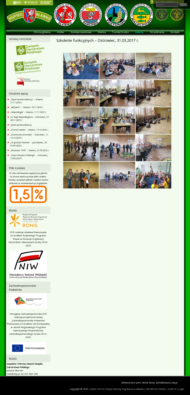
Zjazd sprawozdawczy (21, 124)
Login (181, 388)
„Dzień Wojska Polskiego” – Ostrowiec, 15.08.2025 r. (29, 157)
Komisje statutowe (81, 32)
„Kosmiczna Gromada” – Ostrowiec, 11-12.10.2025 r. (29, 136)
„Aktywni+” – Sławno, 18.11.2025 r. (27, 107)
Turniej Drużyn (120, 32)
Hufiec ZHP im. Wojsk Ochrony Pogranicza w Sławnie (117, 388)
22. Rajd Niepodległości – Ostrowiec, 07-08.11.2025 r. (29, 118)
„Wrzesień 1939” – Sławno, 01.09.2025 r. (29, 150)
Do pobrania (157, 32)
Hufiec (60, 32)
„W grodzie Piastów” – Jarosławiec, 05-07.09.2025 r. (29, 144)
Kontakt (175, 32)
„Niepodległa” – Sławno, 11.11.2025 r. (28, 112)
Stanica (102, 32)
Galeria (139, 32)
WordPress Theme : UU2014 (161, 388)
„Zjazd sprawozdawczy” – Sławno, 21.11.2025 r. (26, 101)
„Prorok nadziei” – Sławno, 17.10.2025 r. (29, 129)
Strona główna (42, 32)
